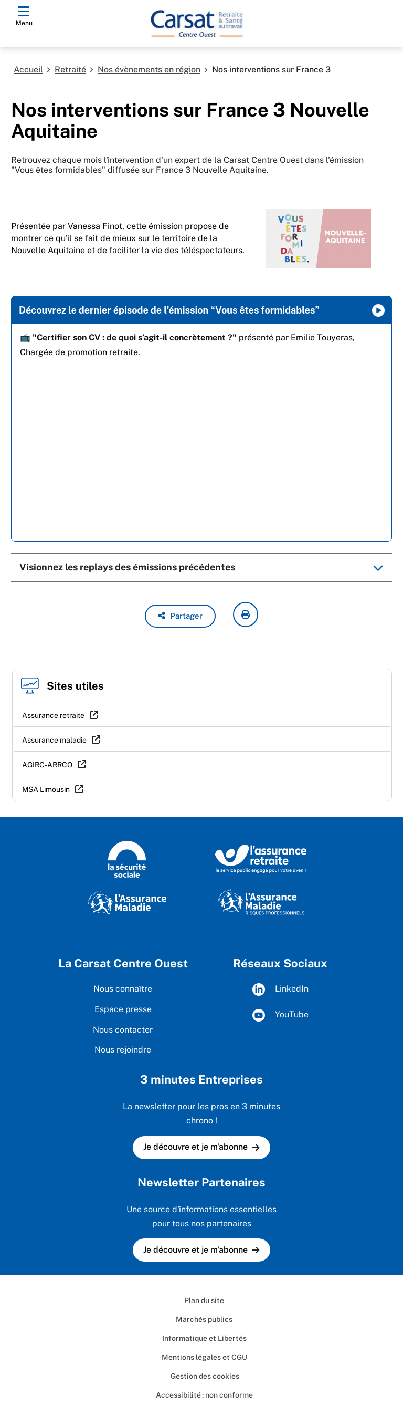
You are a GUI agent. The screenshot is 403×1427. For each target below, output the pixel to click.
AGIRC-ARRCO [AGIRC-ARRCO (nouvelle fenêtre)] (47, 765)
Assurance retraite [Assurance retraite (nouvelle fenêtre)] (53, 715)
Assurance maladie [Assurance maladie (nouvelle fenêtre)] (54, 740)
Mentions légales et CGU (204, 1357)
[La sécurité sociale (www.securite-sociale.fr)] (127, 858)
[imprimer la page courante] (245, 614)
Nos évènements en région (149, 70)
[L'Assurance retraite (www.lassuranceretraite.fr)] (261, 858)
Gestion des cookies (204, 1376)
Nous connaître (122, 989)
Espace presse (123, 1009)
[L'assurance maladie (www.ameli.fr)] (127, 901)
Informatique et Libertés (204, 1338)
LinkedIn (280, 989)
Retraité (70, 70)
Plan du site (204, 1300)
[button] (180, 616)
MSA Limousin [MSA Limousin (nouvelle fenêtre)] (46, 789)
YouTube (280, 1015)
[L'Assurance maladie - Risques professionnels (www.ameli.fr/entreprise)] (261, 901)
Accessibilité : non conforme (204, 1395)
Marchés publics (204, 1319)
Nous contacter (123, 1030)
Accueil (28, 70)
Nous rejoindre (122, 1050)
